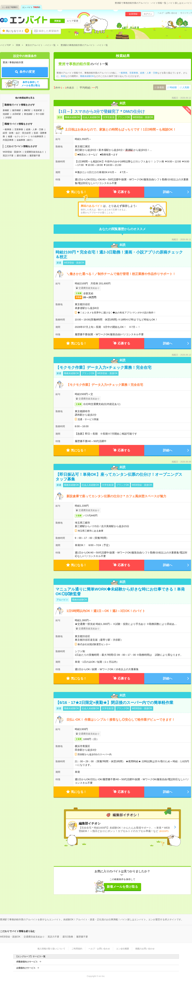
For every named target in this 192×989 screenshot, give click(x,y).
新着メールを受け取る (122, 886)
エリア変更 (72, 21)
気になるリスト (17, 30)
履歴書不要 (34, 155)
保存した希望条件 (49, 30)
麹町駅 (27, 110)
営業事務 (18, 129)
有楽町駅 (38, 110)
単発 (63, 76)
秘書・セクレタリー (17, 136)
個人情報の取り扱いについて (51, 948)
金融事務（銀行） (25, 140)
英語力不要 (8, 155)
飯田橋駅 (16, 110)
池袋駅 (6, 114)
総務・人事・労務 (34, 129)
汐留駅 (8, 117)
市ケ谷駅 (40, 114)
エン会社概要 (122, 948)
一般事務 (7, 129)
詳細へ (167, 192)
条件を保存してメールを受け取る (30, 84)
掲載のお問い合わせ (145, 948)
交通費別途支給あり (34, 152)
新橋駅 (6, 110)
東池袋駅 (28, 114)
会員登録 (133, 14)
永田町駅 (16, 114)
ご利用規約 (77, 948)
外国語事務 (8, 140)
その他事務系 (36, 136)
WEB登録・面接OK (12, 152)
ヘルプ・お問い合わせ (167, 13)
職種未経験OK (87, 76)
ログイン (148, 14)
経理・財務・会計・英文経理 (17, 133)
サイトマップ (186, 13)
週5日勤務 (21, 155)
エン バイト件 (31, 7)
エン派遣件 (10, 7)
